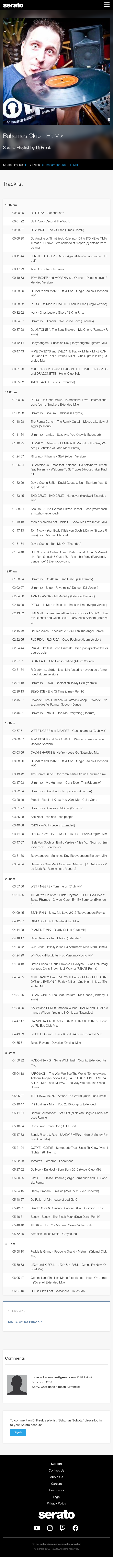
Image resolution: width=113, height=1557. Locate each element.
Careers (56, 1483)
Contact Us (56, 1470)
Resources (56, 1490)
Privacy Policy (56, 1503)
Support (56, 1463)
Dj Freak (34, 164)
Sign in (18, 1432)
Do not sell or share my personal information (56, 1544)
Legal (56, 1497)
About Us (56, 1477)
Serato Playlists (13, 164)
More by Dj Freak (24, 1321)
